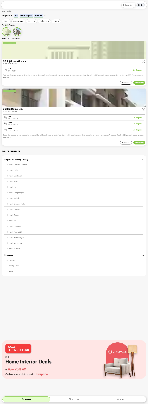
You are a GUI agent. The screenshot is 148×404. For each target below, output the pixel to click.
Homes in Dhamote (14, 226)
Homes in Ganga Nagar (15, 193)
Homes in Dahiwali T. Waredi (17, 165)
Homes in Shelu (12, 181)
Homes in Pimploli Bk (14, 232)
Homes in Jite (11, 187)
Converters (11, 260)
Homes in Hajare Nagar (15, 237)
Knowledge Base (13, 266)
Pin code (10, 271)
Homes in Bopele (13, 215)
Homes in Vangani (13, 221)
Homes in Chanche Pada (16, 204)
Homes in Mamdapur (14, 243)
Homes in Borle (12, 170)
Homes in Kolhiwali (13, 249)
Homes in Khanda (13, 209)
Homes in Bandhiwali (14, 176)
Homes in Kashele (13, 198)
